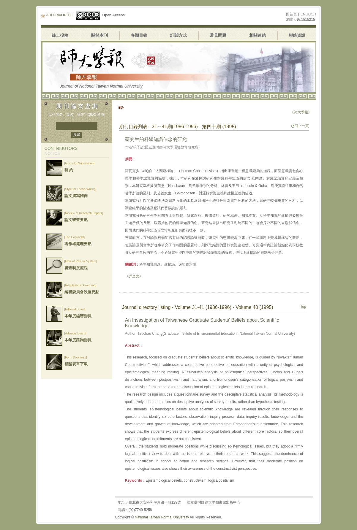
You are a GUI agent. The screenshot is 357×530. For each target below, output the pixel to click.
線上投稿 (60, 35)
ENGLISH (308, 14)
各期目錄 (139, 35)
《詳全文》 (134, 276)
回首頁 (291, 14)
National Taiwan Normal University (162, 517)
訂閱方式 (178, 35)
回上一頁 (300, 126)
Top (303, 306)
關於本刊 (99, 35)
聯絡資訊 (297, 35)
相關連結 (257, 35)
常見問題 (218, 35)
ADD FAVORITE (56, 15)
